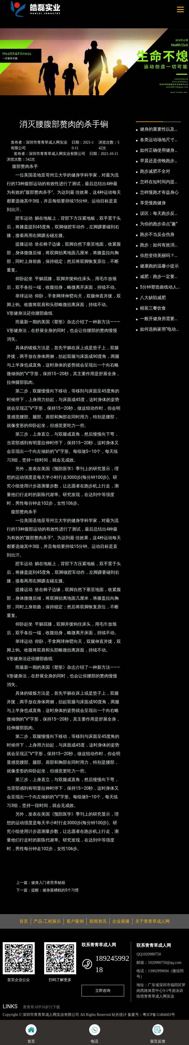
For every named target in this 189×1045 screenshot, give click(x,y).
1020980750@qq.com (164, 963)
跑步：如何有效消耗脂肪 (159, 245)
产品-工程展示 (47, 921)
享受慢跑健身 (153, 202)
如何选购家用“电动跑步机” (160, 329)
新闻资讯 (29, 109)
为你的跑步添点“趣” (158, 223)
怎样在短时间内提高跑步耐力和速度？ (159, 182)
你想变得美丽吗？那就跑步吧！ (159, 256)
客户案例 (75, 921)
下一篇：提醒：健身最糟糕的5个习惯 (47, 890)
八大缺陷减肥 (153, 297)
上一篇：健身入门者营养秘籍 (40, 882)
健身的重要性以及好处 (159, 130)
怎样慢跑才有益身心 (159, 192)
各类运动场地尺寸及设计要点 (159, 140)
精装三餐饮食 (153, 308)
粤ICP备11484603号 (159, 1015)
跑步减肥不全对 (155, 171)
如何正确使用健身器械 (159, 151)
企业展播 (121, 921)
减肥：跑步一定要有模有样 (159, 277)
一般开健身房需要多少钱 (159, 319)
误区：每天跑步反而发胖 (159, 214)
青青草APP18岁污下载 (41, 1007)
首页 (11, 109)
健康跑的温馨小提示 (159, 266)
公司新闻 (50, 109)
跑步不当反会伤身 (157, 234)
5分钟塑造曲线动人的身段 (158, 287)
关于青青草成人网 (152, 921)
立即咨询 (102, 990)
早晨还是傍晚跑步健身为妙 (159, 161)
